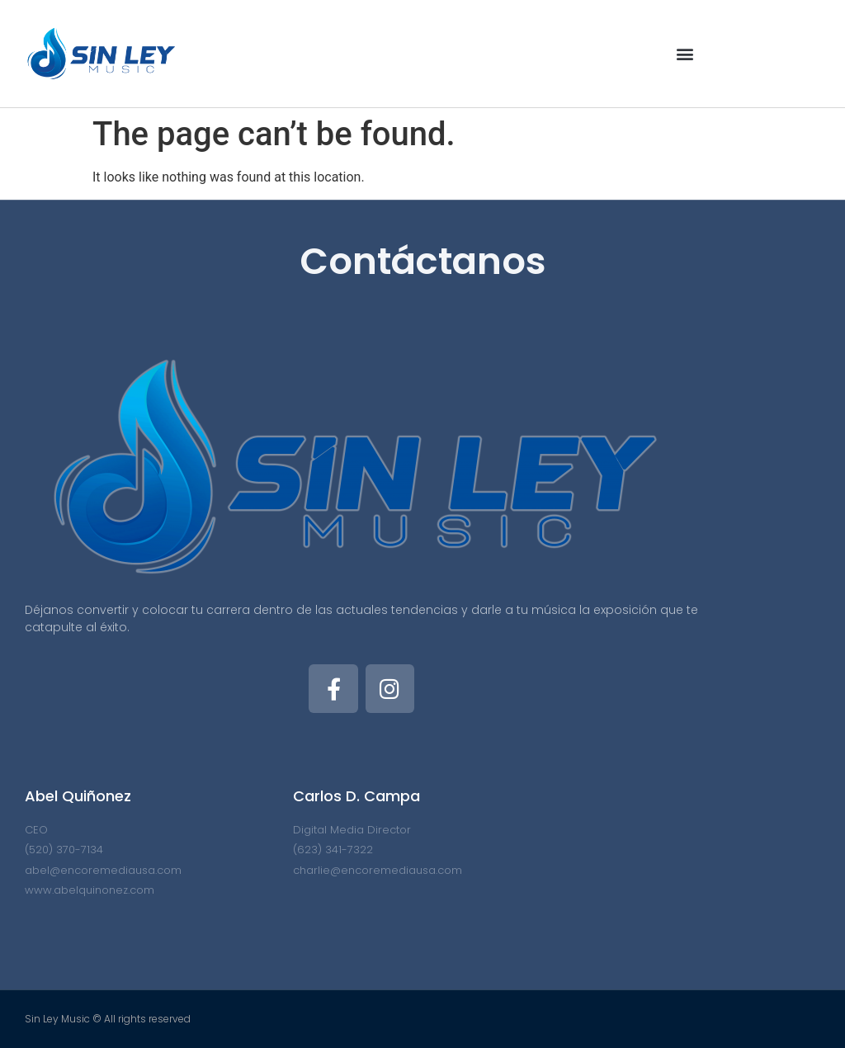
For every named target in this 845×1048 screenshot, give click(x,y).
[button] (684, 54)
